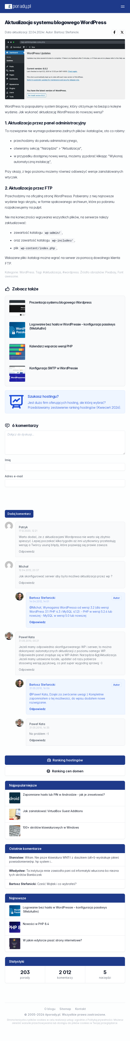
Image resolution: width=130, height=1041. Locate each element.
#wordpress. (71, 272)
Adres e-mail (14, 476)
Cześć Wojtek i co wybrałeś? (43, 884)
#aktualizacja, (53, 272)
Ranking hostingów (65, 760)
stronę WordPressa (58, 196)
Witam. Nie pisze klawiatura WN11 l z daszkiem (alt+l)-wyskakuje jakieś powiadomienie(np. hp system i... (64, 859)
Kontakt (80, 1009)
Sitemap (65, 1009)
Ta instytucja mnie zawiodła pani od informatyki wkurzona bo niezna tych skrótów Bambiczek (64, 872)
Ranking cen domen (64, 771)
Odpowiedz (27, 551)
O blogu (49, 1009)
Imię (8, 460)
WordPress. (27, 272)
